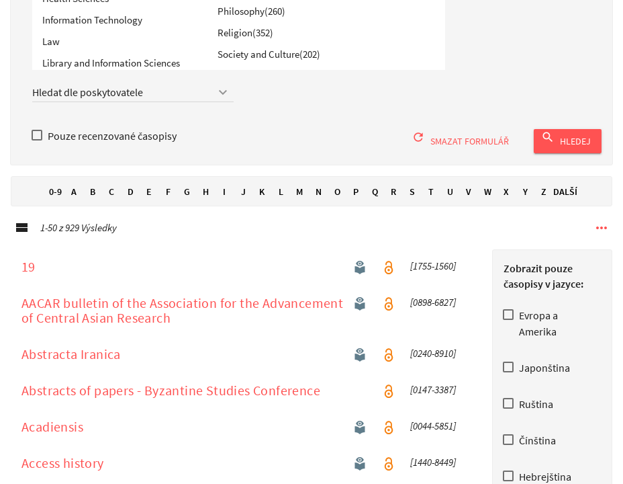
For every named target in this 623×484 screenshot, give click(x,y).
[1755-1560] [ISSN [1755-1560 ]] (433, 280)
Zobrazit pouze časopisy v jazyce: (543, 290)
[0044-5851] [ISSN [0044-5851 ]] (433, 440)
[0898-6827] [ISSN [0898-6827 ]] (433, 317)
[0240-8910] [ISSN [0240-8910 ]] (433, 368)
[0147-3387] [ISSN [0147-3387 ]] (433, 404)
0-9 (55, 205)
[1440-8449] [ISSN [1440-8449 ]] (433, 477)
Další (565, 205)
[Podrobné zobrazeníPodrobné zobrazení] (21, 242)
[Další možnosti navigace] (601, 242)
